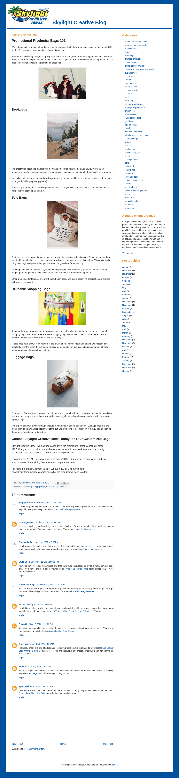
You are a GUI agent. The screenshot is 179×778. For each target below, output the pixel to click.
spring (127, 194)
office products (131, 159)
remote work (130, 170)
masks (128, 145)
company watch (132, 90)
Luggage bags (39, 487)
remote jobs (130, 166)
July (124, 319)
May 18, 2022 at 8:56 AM (42, 644)
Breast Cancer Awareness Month (140, 69)
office (127, 156)
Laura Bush (24, 562)
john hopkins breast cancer (137, 135)
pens (127, 163)
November (127, 274)
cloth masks (130, 83)
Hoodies (128, 128)
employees (130, 111)
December (127, 270)
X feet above (25, 644)
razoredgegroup (26, 522)
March (125, 333)
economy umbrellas (133, 104)
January (126, 267)
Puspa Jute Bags (27, 584)
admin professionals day (136, 41)
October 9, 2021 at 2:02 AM (48, 502)
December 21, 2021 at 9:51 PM (45, 562)
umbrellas (129, 208)
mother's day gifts (133, 152)
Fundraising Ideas (133, 118)
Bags (21, 487)
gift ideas (129, 121)
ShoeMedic (24, 542)
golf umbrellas (131, 125)
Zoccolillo (23, 624)
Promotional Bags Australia (68, 509)
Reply (21, 513)
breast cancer (131, 62)
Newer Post (17, 744)
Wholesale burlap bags (77, 569)
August (125, 315)
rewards (128, 184)
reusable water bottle (134, 180)
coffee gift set (131, 87)
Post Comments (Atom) (34, 749)
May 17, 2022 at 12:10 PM (41, 624)
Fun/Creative (131, 114)
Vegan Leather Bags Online (61, 631)
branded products (133, 59)
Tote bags (64, 487)
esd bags (33, 673)
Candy (128, 80)
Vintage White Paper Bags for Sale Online (74, 611)
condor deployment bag (84, 529)
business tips (131, 73)
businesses (130, 76)
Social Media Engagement (137, 191)
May (124, 288)
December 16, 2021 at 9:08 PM (44, 542)
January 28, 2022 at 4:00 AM (39, 604)
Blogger (113, 765)
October (126, 277)
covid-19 (129, 93)
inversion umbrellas (133, 132)
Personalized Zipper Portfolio (32, 693)
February (126, 295)
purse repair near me (91, 546)
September (127, 281)
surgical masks (131, 201)
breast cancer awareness (136, 66)
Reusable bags (52, 487)
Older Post (108, 744)
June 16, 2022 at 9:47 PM (39, 666)
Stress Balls (130, 197)
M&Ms (128, 142)
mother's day (131, 149)
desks (127, 97)
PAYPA (22, 604)
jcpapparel (24, 686)
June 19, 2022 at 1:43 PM (41, 686)
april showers (131, 48)
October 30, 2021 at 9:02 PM (48, 522)
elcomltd (23, 666)
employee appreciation (135, 107)
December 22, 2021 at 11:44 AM (50, 584)
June (124, 284)
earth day (129, 100)
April (124, 291)
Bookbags (28, 487)
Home (63, 744)
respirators (129, 173)
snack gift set (131, 187)
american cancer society (136, 45)
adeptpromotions (27, 502)
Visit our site (127, 253)
